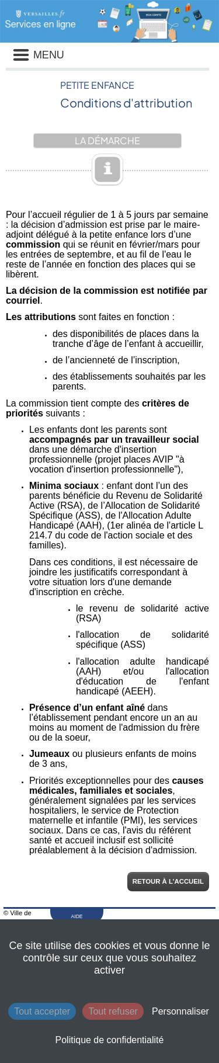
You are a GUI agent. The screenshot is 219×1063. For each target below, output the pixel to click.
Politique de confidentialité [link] (109, 1040)
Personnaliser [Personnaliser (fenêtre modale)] (180, 1011)
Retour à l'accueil (168, 881)
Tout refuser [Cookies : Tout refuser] (112, 1011)
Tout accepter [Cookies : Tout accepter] (42, 1011)
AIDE (77, 916)
